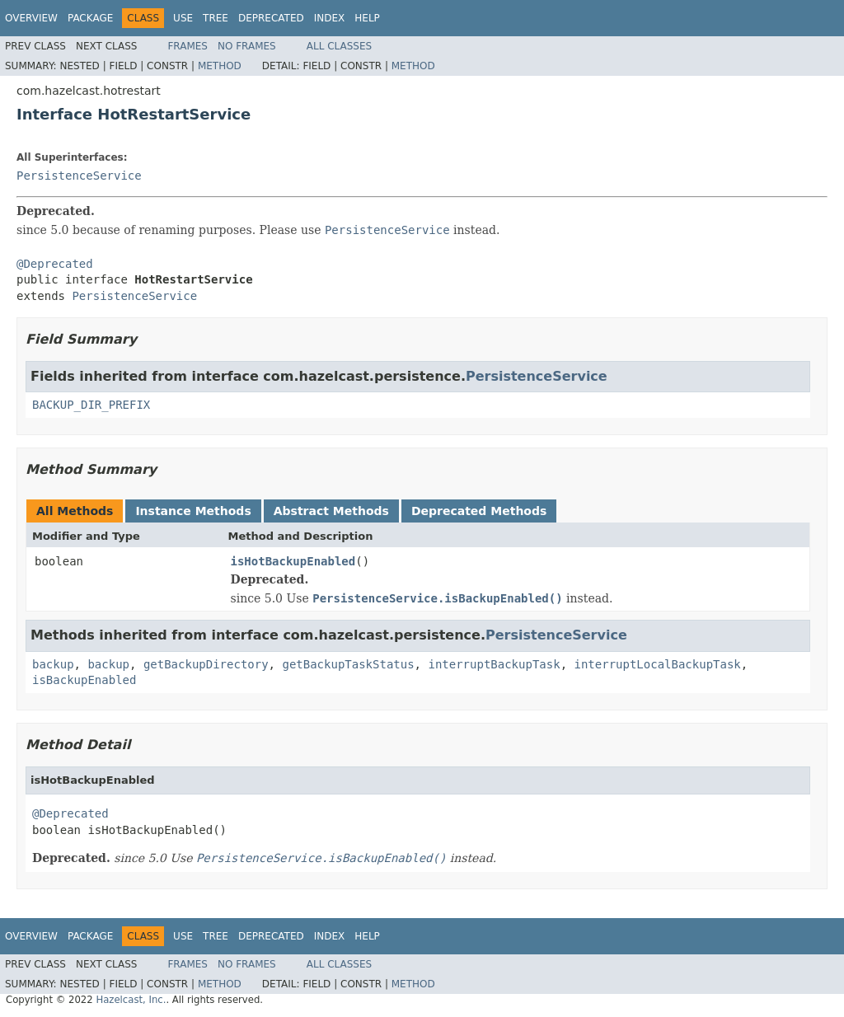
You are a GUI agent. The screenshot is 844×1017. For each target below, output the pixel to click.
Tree (215, 18)
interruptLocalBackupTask (657, 664)
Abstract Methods (331, 511)
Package (90, 18)
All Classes (339, 46)
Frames (187, 46)
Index (329, 18)
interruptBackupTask (494, 664)
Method (219, 66)
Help (367, 18)
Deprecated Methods (478, 511)
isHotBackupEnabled (293, 561)
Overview (31, 18)
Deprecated (271, 18)
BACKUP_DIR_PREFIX (91, 404)
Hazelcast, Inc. (131, 999)
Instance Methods (193, 511)
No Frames (247, 46)
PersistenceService (79, 175)
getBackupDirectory (206, 664)
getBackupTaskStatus (348, 664)
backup (53, 664)
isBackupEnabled (84, 680)
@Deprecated (54, 263)
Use (183, 18)
